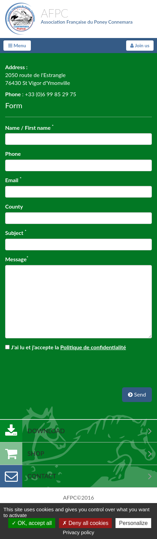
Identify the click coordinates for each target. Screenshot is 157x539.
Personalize (133, 523)
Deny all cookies (85, 523)
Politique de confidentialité (93, 347)
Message (16, 258)
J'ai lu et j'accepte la (68, 347)
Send (137, 394)
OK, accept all (32, 523)
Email (13, 179)
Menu (17, 45)
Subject (15, 232)
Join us (139, 45)
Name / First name (29, 127)
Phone (13, 153)
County (14, 206)
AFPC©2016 (78, 497)
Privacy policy (78, 532)
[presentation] (78, 366)
